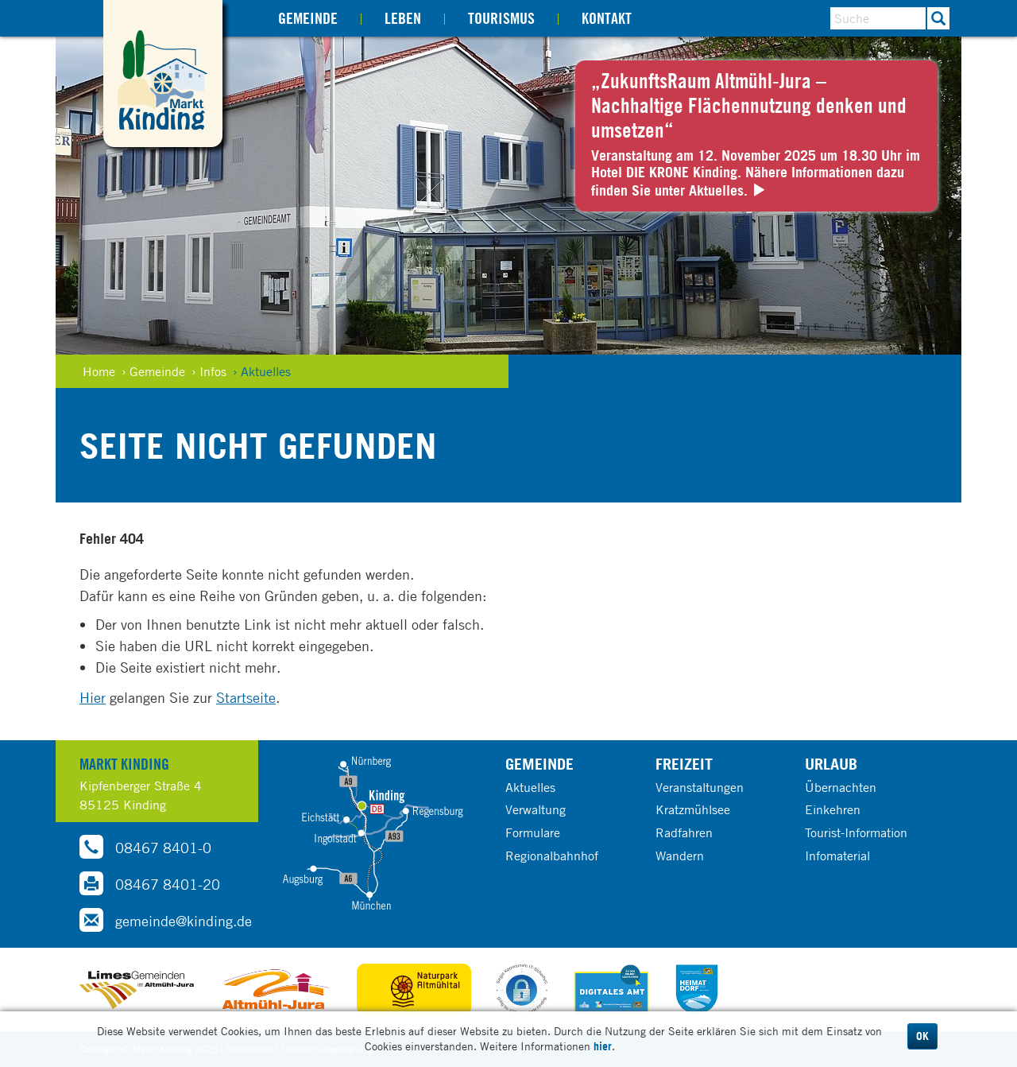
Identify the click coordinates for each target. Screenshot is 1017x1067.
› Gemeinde (153, 371)
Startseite (246, 697)
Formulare (532, 832)
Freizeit (684, 764)
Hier (92, 697)
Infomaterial (837, 855)
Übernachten (840, 787)
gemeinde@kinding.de (165, 920)
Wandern (679, 855)
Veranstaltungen (699, 787)
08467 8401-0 (145, 847)
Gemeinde (308, 18)
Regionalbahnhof (551, 855)
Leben (403, 18)
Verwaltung (535, 809)
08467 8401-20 (149, 883)
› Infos (208, 371)
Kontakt (607, 18)
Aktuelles (530, 787)
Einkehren (832, 809)
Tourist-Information (856, 832)
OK (922, 1036)
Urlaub (831, 764)
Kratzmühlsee (692, 809)
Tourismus (501, 18)
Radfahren (684, 832)
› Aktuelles (262, 371)
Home (99, 371)
